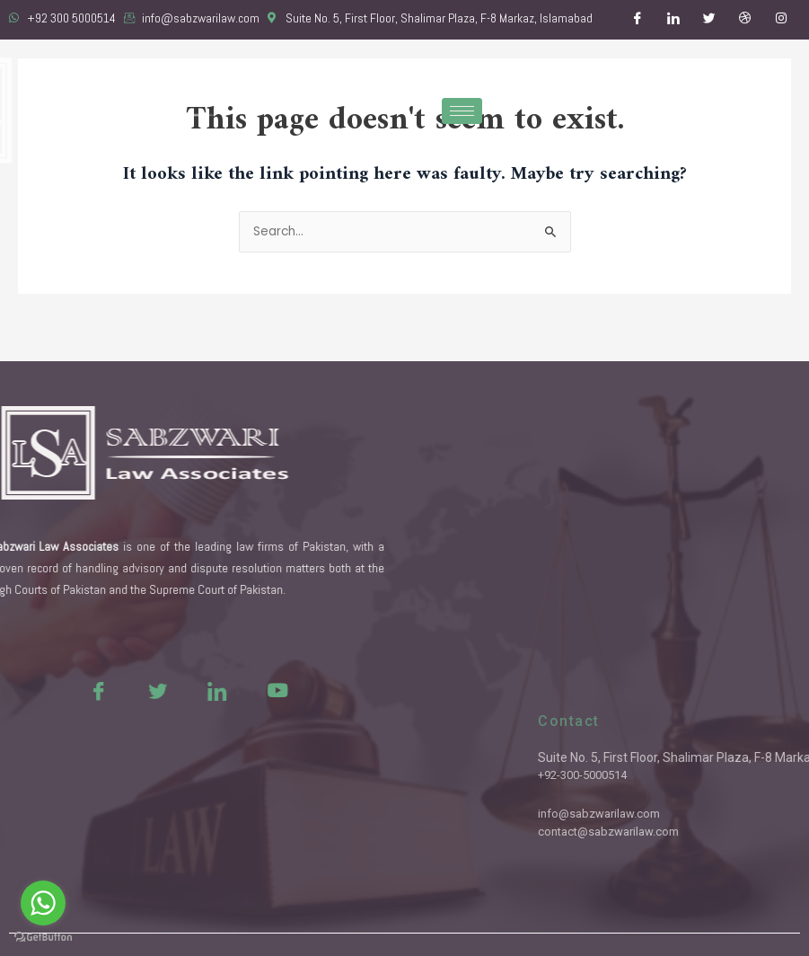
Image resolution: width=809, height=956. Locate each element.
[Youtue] (239, 690)
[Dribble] (745, 19)
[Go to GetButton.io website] (43, 937)
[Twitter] (709, 19)
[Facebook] (637, 19)
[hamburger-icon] (462, 111)
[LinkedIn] (673, 19)
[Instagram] (781, 19)
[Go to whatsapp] (43, 903)
